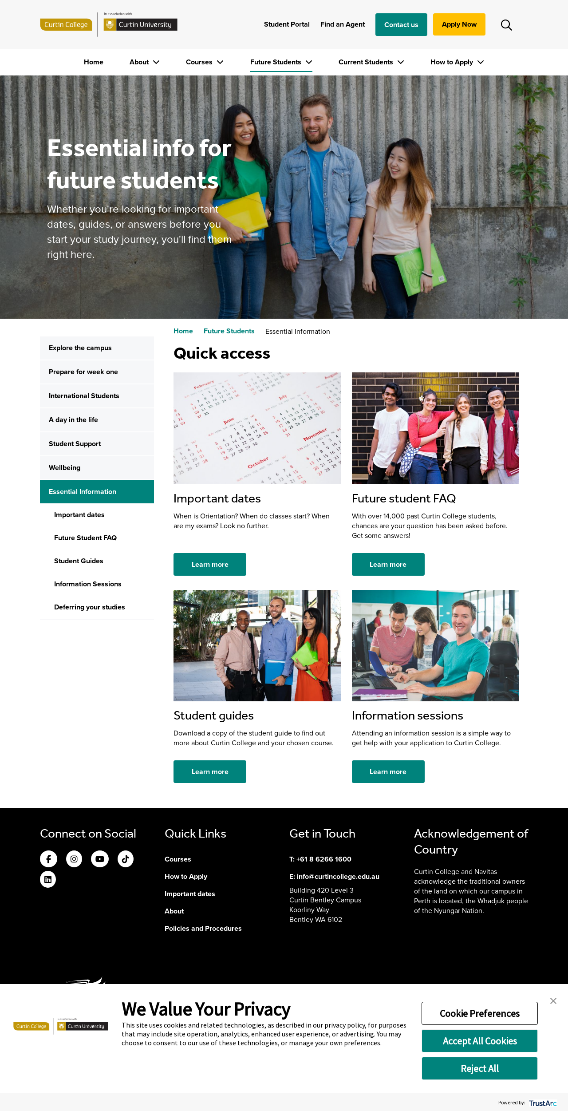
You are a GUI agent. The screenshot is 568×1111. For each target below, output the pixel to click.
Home (93, 62)
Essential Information (82, 491)
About (140, 62)
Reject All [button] (480, 1068)
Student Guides (78, 561)
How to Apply (452, 62)
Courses (200, 62)
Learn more (210, 564)
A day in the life (73, 420)
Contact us (401, 25)
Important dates (79, 515)
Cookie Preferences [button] (480, 1013)
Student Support (75, 444)
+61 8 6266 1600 (323, 859)
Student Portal (287, 24)
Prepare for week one (83, 372)
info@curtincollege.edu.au (338, 876)
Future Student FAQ (85, 538)
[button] (553, 1000)
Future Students (276, 62)
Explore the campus (80, 348)
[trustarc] (542, 1102)
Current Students (367, 62)
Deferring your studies (89, 607)
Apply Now (459, 24)
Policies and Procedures (203, 928)
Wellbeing (64, 468)
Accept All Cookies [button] (480, 1041)
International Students (84, 396)
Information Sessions (88, 584)
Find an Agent (342, 24)
